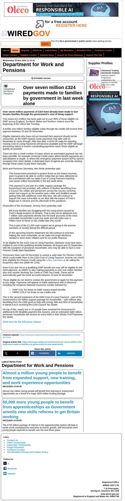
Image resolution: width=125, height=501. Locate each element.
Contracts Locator (103, 50)
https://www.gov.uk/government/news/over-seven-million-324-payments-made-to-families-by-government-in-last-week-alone (42, 343)
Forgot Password (15, 447)
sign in (6, 50)
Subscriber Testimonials (19, 445)
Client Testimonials (16, 442)
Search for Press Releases (70, 55)
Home (15, 50)
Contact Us (12, 440)
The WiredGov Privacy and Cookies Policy (27, 452)
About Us (37, 50)
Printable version (41, 78)
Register (25, 50)
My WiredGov (66, 50)
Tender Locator (10, 55)
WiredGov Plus (84, 50)
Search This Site (94, 55)
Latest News (51, 50)
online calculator (54, 260)
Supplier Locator (29, 55)
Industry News (47, 55)
